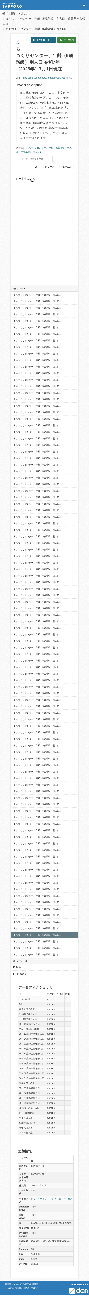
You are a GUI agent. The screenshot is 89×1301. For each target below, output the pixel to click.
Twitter (17, 967)
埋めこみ (65, 166)
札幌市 (23, 13)
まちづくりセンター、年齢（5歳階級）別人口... (36, 29)
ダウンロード (41, 40)
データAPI (66, 40)
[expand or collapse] (84, 4)
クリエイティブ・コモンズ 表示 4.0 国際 (51, 1198)
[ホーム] (3, 13)
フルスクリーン (44, 166)
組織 (12, 13)
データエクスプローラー (36, 159)
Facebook (19, 973)
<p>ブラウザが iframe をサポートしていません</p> (44, 227)
